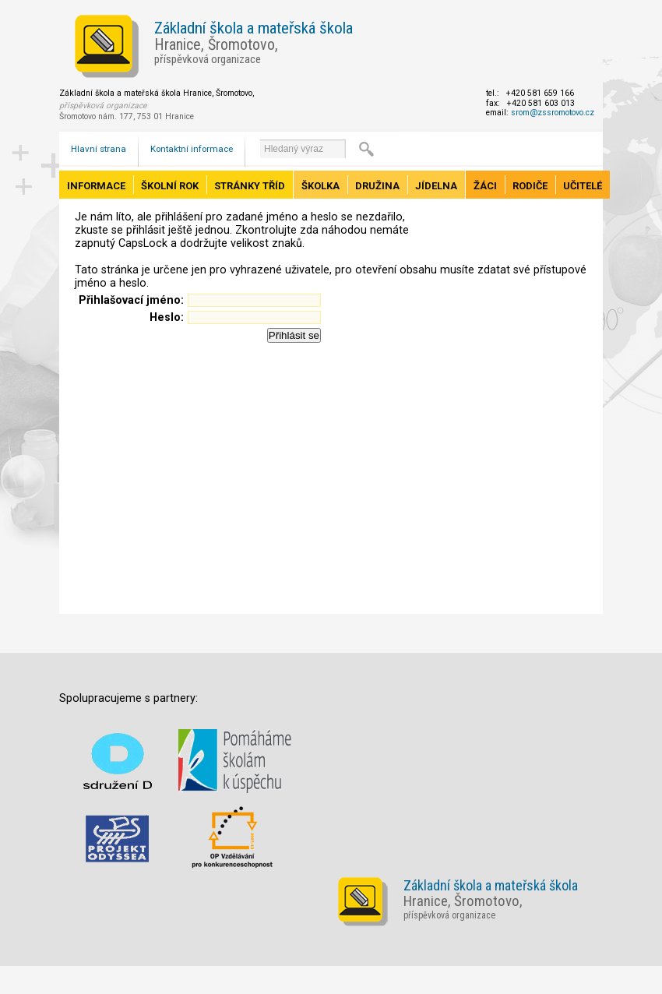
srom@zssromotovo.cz (552, 113)
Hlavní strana (98, 148)
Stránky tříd (249, 186)
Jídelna (436, 186)
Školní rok (170, 186)
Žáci (485, 186)
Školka (320, 186)
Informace (96, 186)
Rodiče (530, 186)
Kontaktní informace (191, 148)
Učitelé (582, 186)
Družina (377, 186)
